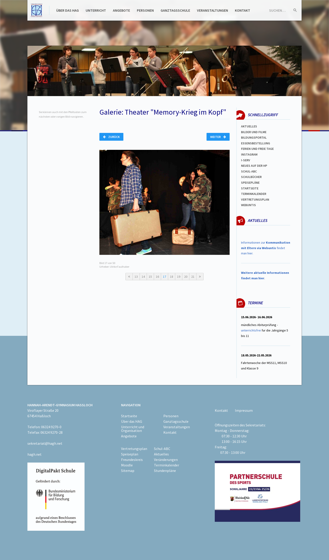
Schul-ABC (162, 448)
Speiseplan (129, 454)
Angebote (121, 10)
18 (171, 277)
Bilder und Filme (253, 132)
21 (192, 277)
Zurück (111, 137)
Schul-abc (249, 171)
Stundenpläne (165, 470)
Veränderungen (166, 459)
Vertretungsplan (255, 199)
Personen (145, 10)
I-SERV (245, 160)
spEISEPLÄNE (250, 182)
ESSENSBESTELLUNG (255, 143)
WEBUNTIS (248, 205)
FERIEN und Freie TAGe (257, 149)
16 (157, 277)
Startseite (249, 188)
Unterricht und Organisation (132, 429)
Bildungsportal (254, 137)
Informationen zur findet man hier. (265, 248)
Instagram (249, 154)
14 (143, 277)
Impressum (244, 410)
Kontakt (242, 10)
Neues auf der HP (254, 166)
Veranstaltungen (212, 10)
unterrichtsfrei (251, 330)
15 (150, 277)
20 (185, 277)
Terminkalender (253, 194)
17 (164, 277)
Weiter (218, 137)
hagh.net (34, 454)
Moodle (127, 465)
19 (178, 277)
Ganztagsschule (175, 10)
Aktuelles (249, 126)
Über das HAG (67, 10)
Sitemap (127, 470)
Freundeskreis (132, 459)
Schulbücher (251, 177)
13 (136, 277)
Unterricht (96, 10)
